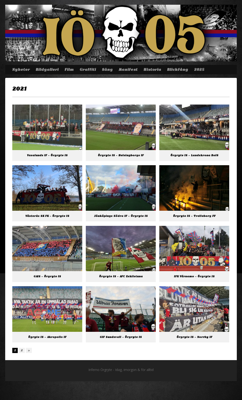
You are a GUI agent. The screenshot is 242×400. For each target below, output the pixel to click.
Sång (107, 69)
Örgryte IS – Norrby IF (194, 337)
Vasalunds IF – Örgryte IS (47, 155)
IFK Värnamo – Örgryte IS (194, 276)
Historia (152, 69)
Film (69, 69)
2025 (199, 69)
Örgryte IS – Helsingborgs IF (121, 155)
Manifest (128, 69)
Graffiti (88, 69)
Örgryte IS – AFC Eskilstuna (121, 276)
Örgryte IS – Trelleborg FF (194, 216)
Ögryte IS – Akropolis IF (47, 337)
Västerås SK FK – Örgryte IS (47, 216)
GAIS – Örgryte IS (47, 276)
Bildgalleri (47, 69)
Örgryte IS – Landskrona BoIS (194, 155)
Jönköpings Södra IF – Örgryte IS (121, 216)
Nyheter (21, 69)
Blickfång (177, 69)
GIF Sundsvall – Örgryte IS (121, 337)
